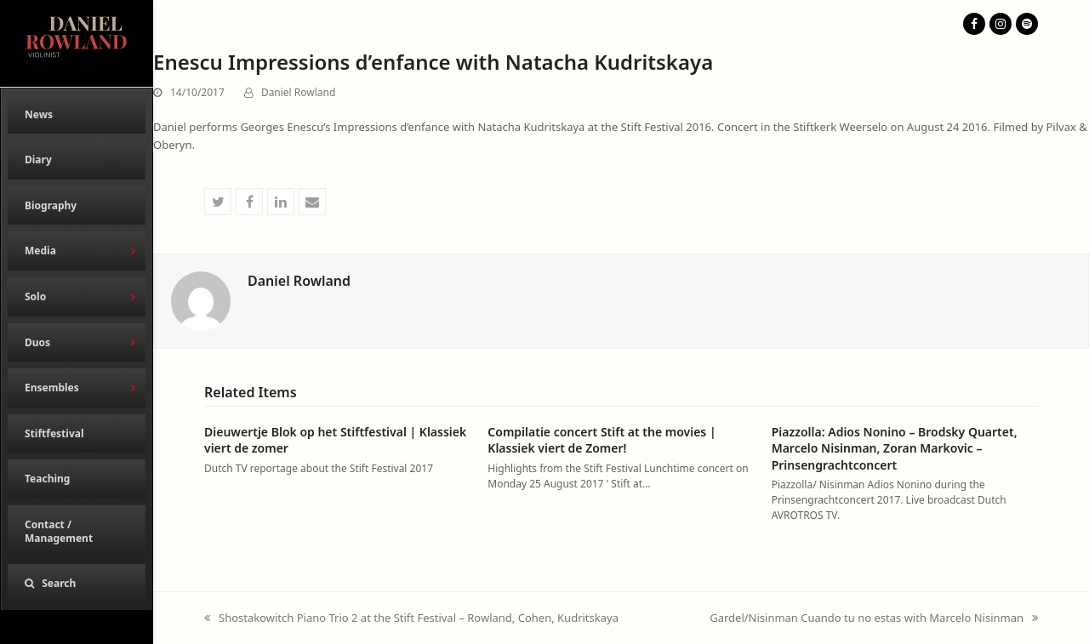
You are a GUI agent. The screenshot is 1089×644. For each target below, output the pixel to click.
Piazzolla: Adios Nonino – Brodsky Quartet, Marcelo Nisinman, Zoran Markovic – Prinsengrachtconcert (895, 448)
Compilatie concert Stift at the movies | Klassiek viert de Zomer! (601, 440)
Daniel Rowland (298, 92)
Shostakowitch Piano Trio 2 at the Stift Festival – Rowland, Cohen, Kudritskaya (411, 618)
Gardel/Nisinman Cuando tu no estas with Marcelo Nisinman (874, 618)
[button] (76, 583)
